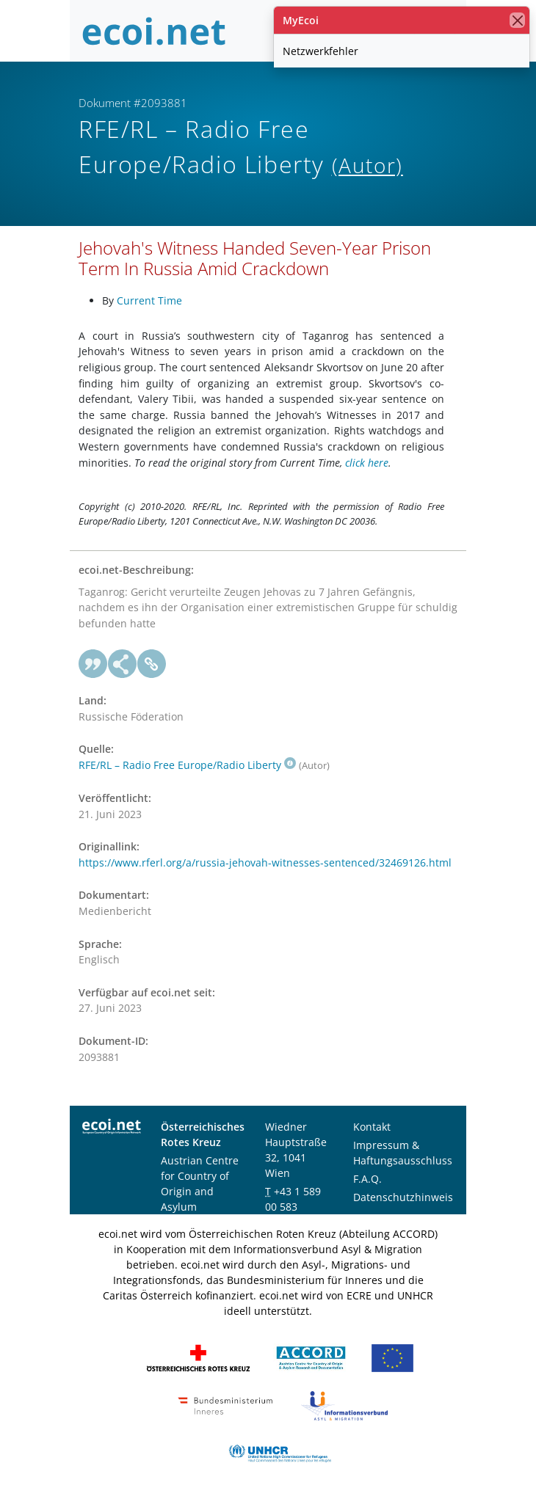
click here (366, 463)
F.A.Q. (367, 1179)
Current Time (149, 300)
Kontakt (372, 1127)
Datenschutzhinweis (403, 1197)
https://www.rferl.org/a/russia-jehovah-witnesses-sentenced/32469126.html (265, 862)
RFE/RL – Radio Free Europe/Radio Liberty (187, 765)
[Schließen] (517, 20)
